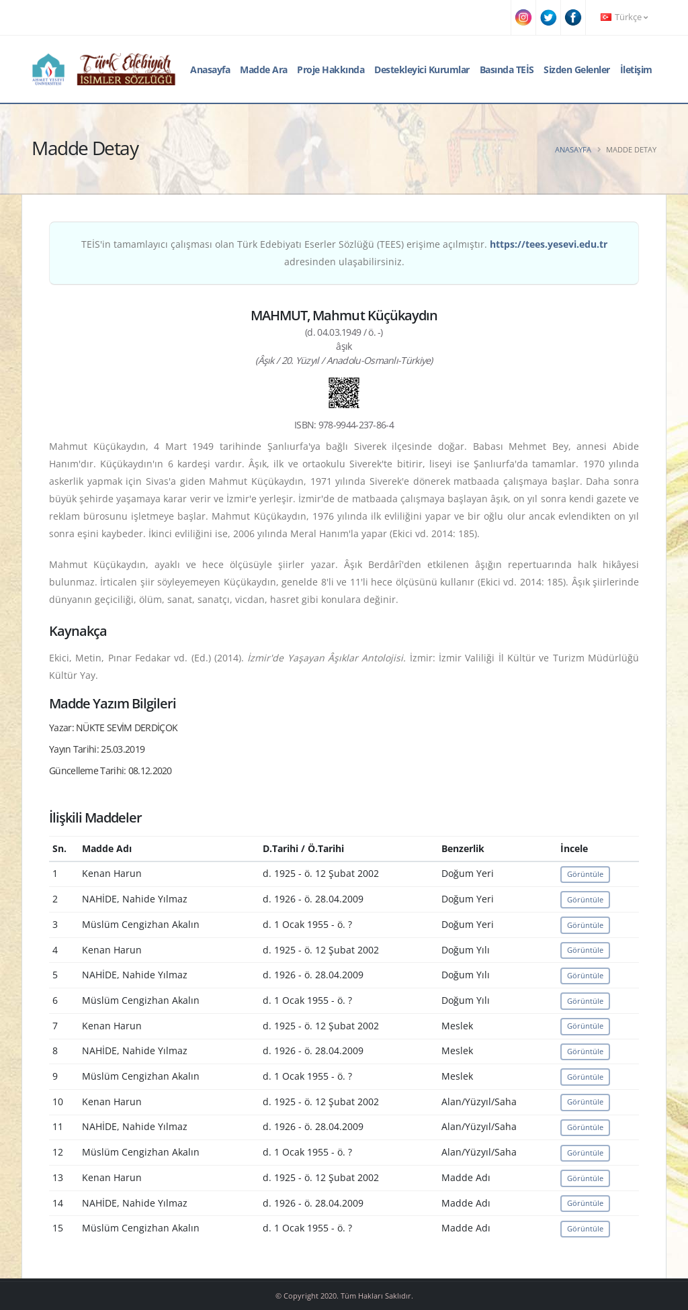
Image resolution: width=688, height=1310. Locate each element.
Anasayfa (210, 69)
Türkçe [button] (624, 17)
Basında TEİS (507, 69)
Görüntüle (585, 874)
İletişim (636, 69)
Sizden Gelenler (577, 69)
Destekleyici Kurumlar (422, 69)
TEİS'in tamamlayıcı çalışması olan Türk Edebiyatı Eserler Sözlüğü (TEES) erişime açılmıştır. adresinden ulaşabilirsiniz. (344, 253)
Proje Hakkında (330, 69)
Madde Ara (264, 69)
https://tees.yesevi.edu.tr (548, 244)
